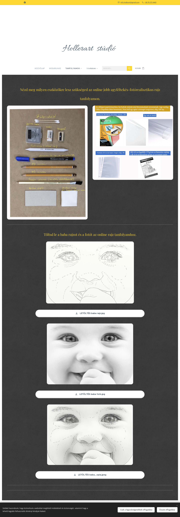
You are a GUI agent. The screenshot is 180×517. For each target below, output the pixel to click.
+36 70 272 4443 (150, 2)
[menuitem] (29, 68)
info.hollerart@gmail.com (130, 2)
